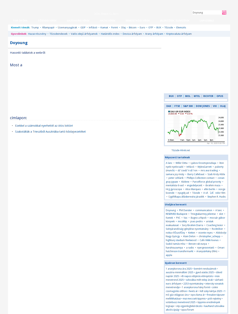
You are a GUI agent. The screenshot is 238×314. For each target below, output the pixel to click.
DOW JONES (203, 106)
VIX (215, 106)
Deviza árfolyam (132, 33)
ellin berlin (209, 189)
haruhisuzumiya (174, 247)
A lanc (169, 163)
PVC (178, 217)
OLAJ (223, 106)
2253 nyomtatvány (193, 283)
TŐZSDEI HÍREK (47, 20)
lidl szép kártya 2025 (211, 291)
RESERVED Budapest (176, 214)
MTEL (197, 96)
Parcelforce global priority (207, 181)
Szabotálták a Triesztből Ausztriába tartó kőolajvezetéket (50, 131)
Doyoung (171, 210)
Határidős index (110, 33)
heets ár (193, 291)
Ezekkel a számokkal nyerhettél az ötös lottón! (44, 125)
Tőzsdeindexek (59, 33)
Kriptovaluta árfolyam (179, 33)
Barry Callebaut (195, 174)
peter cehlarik (175, 178)
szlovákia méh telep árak (199, 279)
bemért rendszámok (205, 268)
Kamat (104, 27)
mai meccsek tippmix (194, 298)
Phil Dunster (185, 210)
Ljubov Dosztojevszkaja (203, 163)
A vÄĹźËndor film (214, 192)
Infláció (93, 27)
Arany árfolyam (154, 33)
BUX (158, 27)
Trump (35, 27)
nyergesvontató (205, 247)
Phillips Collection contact (200, 178)
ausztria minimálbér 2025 (179, 272)
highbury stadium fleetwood (181, 240)
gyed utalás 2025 (204, 272)
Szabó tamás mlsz (175, 243)
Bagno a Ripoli (198, 217)
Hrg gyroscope (174, 189)
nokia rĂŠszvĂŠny (175, 232)
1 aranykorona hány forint (196, 287)
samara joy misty (175, 174)
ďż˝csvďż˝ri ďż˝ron (187, 170)
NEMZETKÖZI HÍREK (138, 20)
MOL (188, 96)
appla (169, 255)
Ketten (191, 232)
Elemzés (181, 27)
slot (221, 214)
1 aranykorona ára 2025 (179, 268)
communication (203, 210)
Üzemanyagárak (67, 27)
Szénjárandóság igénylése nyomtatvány (187, 228)
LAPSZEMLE (207, 20)
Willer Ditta (181, 163)
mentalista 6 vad (175, 185)
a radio (190, 247)
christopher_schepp (209, 236)
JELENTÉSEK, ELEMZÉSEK (174, 20)
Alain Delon (189, 236)
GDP (83, 27)
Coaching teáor (214, 225)
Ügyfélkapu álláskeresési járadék (186, 196)
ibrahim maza (212, 185)
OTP (150, 27)
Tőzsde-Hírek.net (181, 150)
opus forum (187, 309)
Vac (185, 217)
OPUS (220, 96)
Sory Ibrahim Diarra (192, 225)
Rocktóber (217, 228)
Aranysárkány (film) (206, 251)
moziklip (182, 221)
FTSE (177, 106)
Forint (114, 27)
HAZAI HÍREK (107, 20)
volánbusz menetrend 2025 (180, 302)
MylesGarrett (205, 166)
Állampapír (48, 27)
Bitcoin (133, 27)
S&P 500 (188, 106)
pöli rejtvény (214, 298)
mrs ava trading (209, 170)
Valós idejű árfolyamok (84, 33)
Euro (142, 27)
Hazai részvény (37, 33)
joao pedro (196, 221)
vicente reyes (205, 232)
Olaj (123, 27)
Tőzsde (168, 27)
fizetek (169, 217)
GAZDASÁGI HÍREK (78, 20)
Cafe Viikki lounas (209, 240)
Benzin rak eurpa (198, 243)
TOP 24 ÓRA (20, 20)
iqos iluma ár (198, 294)
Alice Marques (193, 189)
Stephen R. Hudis (216, 196)
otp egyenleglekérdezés (189, 306)
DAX (168, 106)
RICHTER (208, 96)
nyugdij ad (183, 192)
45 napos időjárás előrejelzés (197, 276)
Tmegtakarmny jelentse (203, 214)
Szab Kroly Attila (216, 174)
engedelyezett (194, 185)
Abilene (185, 181)
